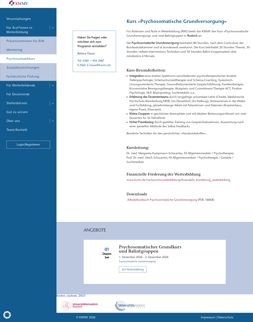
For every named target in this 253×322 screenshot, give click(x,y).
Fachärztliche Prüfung (22, 84)
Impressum (208, 317)
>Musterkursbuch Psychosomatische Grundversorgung (161, 200)
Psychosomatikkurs (20, 66)
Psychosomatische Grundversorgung (137, 261)
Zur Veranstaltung (133, 269)
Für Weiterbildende (20, 93)
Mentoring (14, 57)
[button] (7, 315)
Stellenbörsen (16, 111)
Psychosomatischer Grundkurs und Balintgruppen (150, 249)
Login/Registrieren (28, 152)
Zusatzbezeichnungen (22, 75)
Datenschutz (225, 317)
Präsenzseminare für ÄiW (25, 49)
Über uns (13, 128)
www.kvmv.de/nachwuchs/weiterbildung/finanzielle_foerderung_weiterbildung (178, 180)
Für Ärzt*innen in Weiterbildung (19, 38)
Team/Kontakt (16, 137)
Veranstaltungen (18, 26)
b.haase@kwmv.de (99, 65)
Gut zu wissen (17, 120)
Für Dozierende (18, 102)
